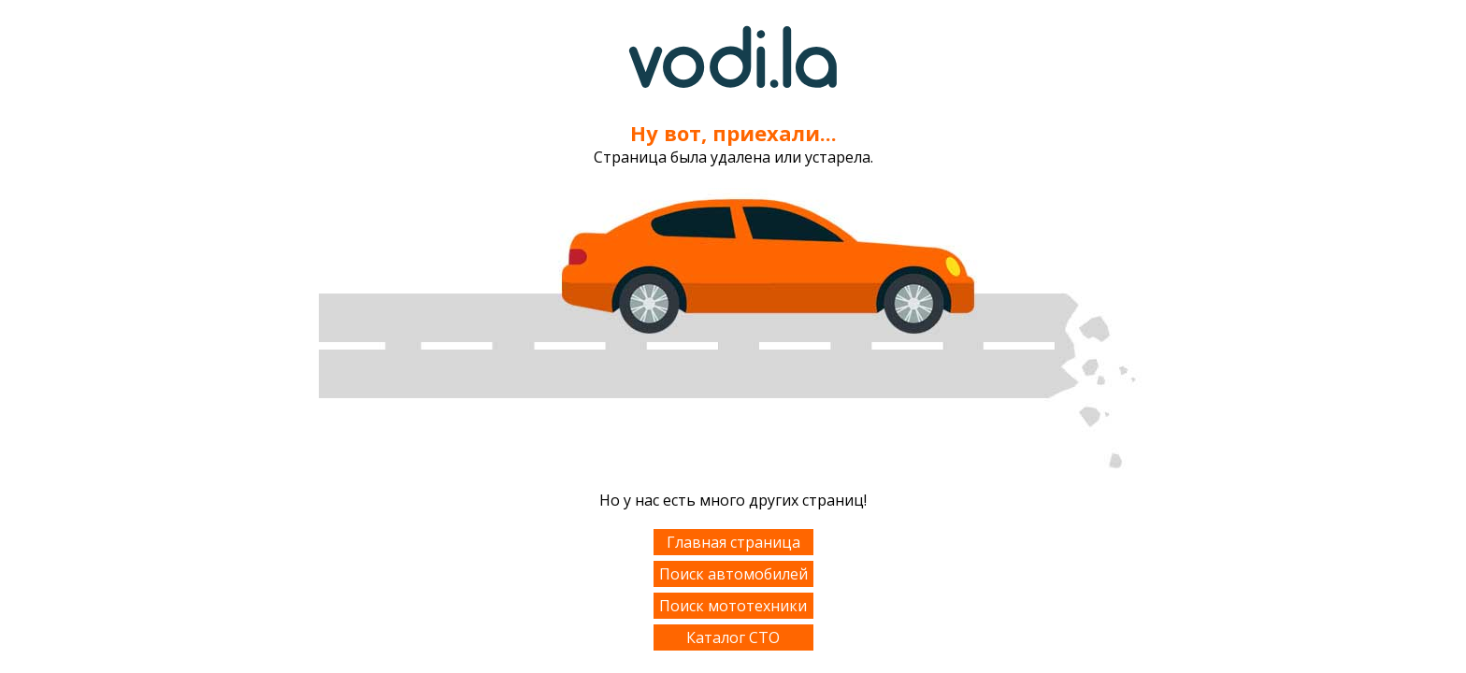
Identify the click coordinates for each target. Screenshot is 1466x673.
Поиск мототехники (733, 605)
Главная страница (733, 542)
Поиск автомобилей (733, 574)
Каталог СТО (733, 637)
